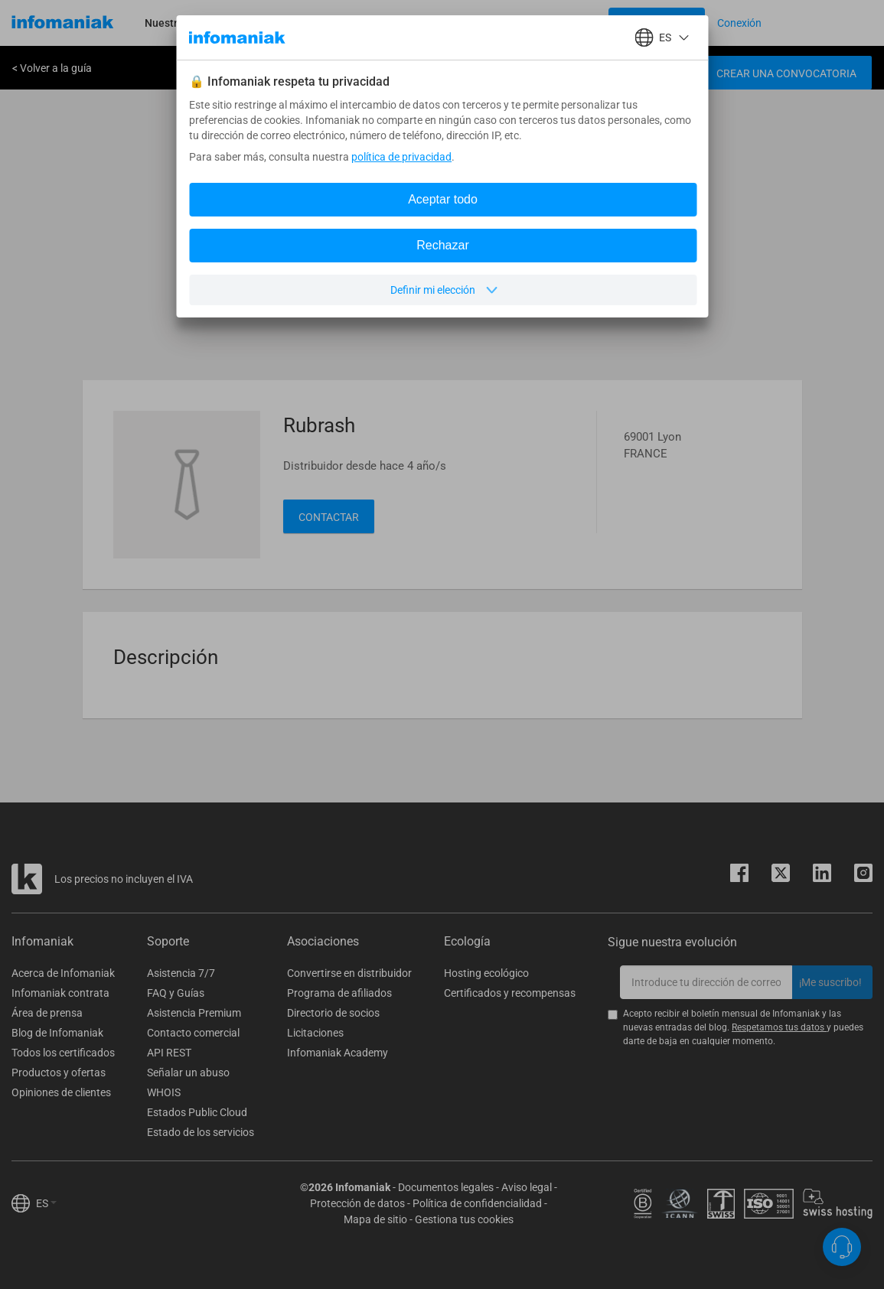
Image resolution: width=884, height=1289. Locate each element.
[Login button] (656, 23)
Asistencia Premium (194, 1013)
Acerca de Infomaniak (63, 973)
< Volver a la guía (52, 68)
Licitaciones (315, 1033)
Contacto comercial (193, 1033)
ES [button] (46, 1203)
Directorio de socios (333, 1013)
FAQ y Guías (175, 993)
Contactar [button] (328, 517)
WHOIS (164, 1092)
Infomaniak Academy (337, 1052)
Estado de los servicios (200, 1132)
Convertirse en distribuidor (349, 973)
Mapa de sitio (375, 1219)
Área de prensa (47, 1013)
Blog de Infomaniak (57, 1033)
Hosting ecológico (486, 973)
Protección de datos (357, 1203)
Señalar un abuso (188, 1072)
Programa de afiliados (339, 993)
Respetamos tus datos (779, 1027)
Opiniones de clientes (61, 1092)
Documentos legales (446, 1187)
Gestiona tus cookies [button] (464, 1219)
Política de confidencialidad (477, 1203)
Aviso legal (526, 1187)
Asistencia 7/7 (181, 973)
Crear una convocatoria (786, 73)
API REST (169, 1052)
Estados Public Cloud (197, 1112)
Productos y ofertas (58, 1072)
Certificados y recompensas (510, 993)
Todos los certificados (63, 1052)
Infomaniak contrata (60, 993)
